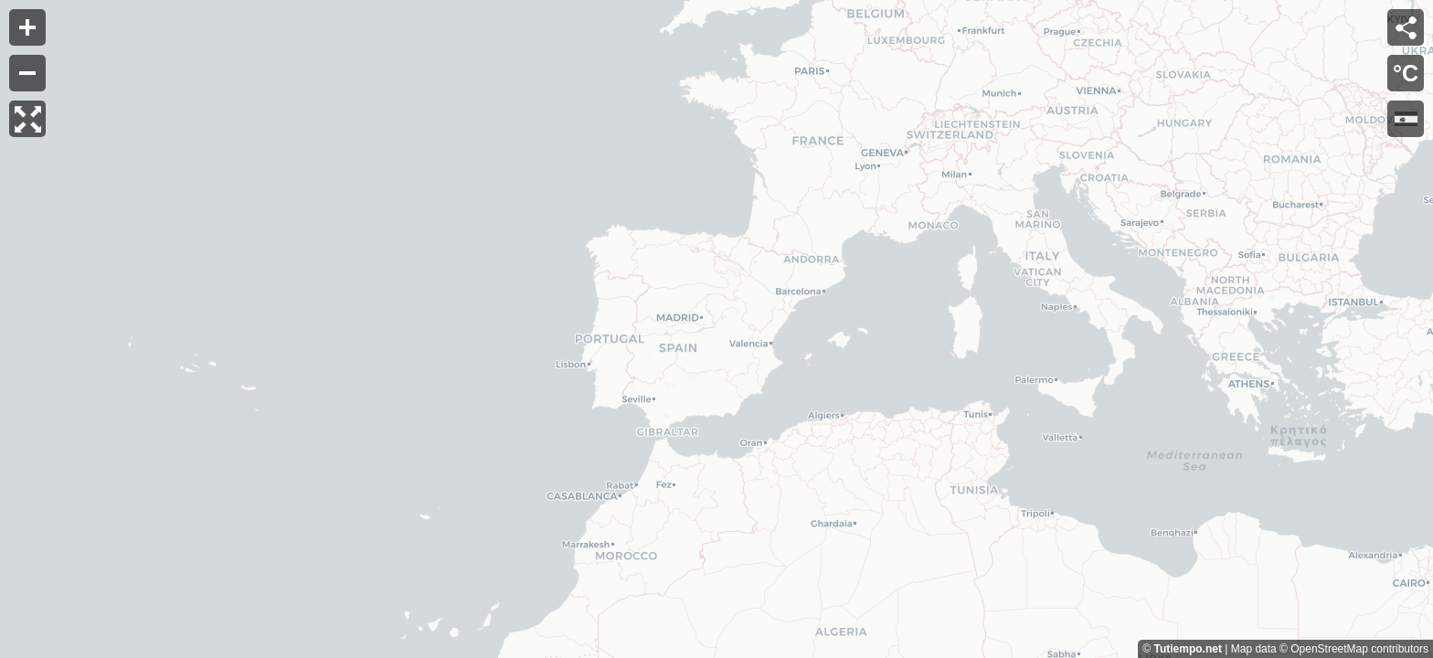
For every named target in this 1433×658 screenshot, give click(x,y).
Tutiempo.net (1187, 648)
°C (1405, 73)
